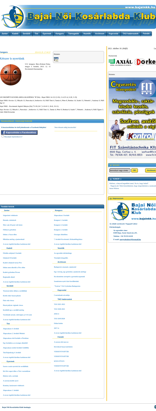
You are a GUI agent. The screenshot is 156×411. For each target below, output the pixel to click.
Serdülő (26, 33)
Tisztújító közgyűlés (61, 258)
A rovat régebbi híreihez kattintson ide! (17, 244)
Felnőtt (146, 33)
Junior (5, 33)
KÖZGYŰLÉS (59, 361)
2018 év (56, 314)
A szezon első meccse (61, 342)
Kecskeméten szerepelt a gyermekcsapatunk (69, 276)
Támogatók (73, 33)
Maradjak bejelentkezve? (13, 137)
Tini (36, 33)
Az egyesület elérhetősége (63, 253)
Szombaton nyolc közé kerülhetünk (66, 281)
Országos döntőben (60, 234)
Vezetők (87, 33)
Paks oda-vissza (8, 300)
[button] (134, 170)
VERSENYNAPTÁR (61, 351)
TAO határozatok (131, 33)
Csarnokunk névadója (62, 295)
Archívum (99, 33)
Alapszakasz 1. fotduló (11, 390)
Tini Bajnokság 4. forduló (12, 352)
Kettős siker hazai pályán (12, 296)
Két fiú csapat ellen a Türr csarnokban (16, 371)
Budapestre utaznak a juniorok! (65, 267)
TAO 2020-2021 (59, 309)
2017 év (56, 328)
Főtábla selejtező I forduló (12, 253)
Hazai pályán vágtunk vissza (13, 305)
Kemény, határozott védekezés (13, 385)
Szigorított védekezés (10, 215)
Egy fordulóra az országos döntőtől (15, 343)
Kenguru (60, 33)
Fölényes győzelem (9, 230)
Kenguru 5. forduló (61, 220)
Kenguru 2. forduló (61, 230)
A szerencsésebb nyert (10, 381)
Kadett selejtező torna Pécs (12, 263)
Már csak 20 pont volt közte (12, 225)
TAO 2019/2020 (59, 319)
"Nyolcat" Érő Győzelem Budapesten (67, 286)
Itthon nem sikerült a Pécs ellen (14, 267)
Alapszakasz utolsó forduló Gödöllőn (16, 348)
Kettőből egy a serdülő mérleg (13, 310)
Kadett (15, 33)
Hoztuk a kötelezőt (9, 220)
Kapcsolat (113, 33)
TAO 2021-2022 (59, 304)
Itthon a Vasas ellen (10, 234)
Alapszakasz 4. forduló (11, 329)
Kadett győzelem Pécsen (11, 272)
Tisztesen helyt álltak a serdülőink (15, 291)
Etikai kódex (58, 323)
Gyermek (47, 33)
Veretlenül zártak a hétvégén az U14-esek (17, 315)
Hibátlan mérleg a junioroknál (13, 239)
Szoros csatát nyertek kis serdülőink (15, 366)
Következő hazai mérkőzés (63, 347)
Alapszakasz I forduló (61, 215)
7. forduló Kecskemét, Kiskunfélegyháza (68, 239)
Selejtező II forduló (9, 258)
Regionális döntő (9, 277)
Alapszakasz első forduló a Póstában (15, 338)
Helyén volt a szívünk (10, 376)
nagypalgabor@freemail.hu (130, 239)
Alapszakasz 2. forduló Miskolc (14, 333)
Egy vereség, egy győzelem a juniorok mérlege (70, 272)
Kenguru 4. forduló (61, 225)
